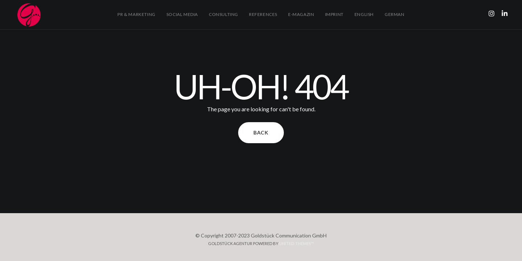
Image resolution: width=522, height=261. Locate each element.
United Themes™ (296, 243)
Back (261, 132)
